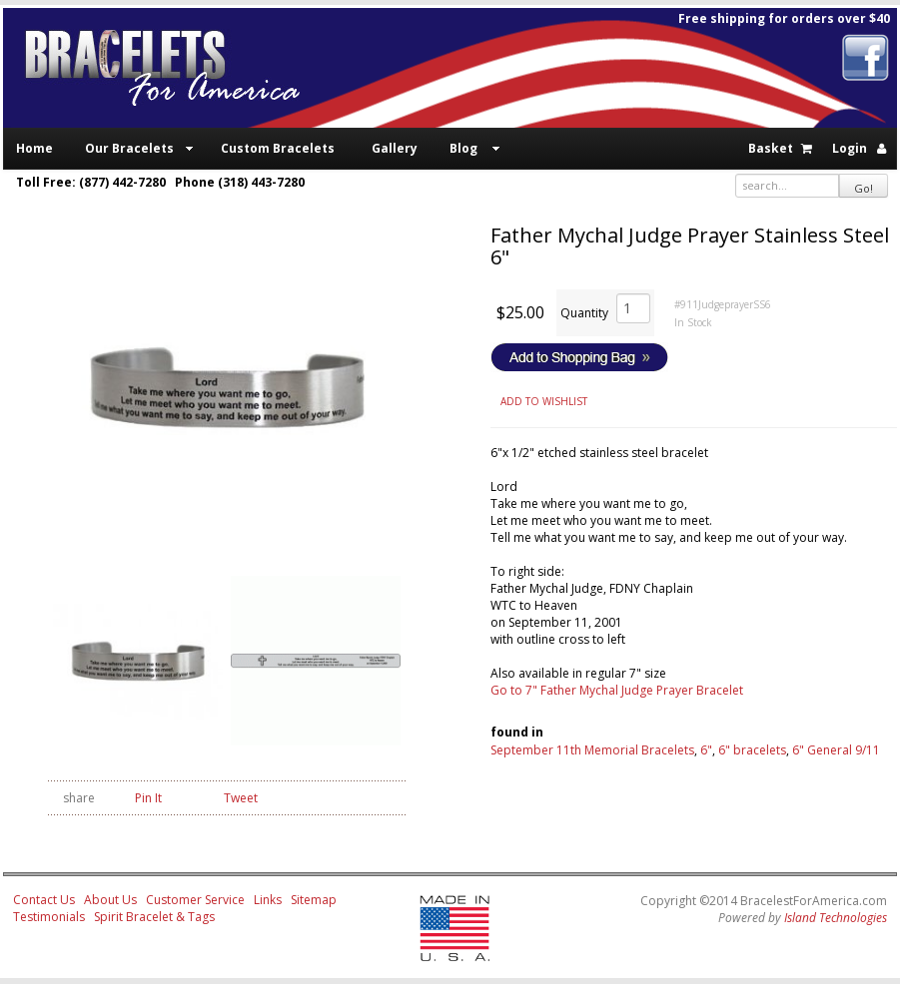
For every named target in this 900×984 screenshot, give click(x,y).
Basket (770, 148)
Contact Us (44, 899)
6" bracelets (752, 749)
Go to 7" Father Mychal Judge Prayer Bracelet (616, 690)
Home (34, 148)
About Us (110, 899)
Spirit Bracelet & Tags (154, 916)
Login (849, 148)
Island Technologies (835, 917)
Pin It (148, 797)
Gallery (395, 148)
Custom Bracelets (278, 148)
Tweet (241, 797)
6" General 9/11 (836, 749)
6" (706, 749)
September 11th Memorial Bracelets (592, 749)
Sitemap (314, 899)
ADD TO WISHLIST (543, 401)
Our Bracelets (129, 148)
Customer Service (195, 899)
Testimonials (49, 916)
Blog (463, 148)
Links (268, 899)
